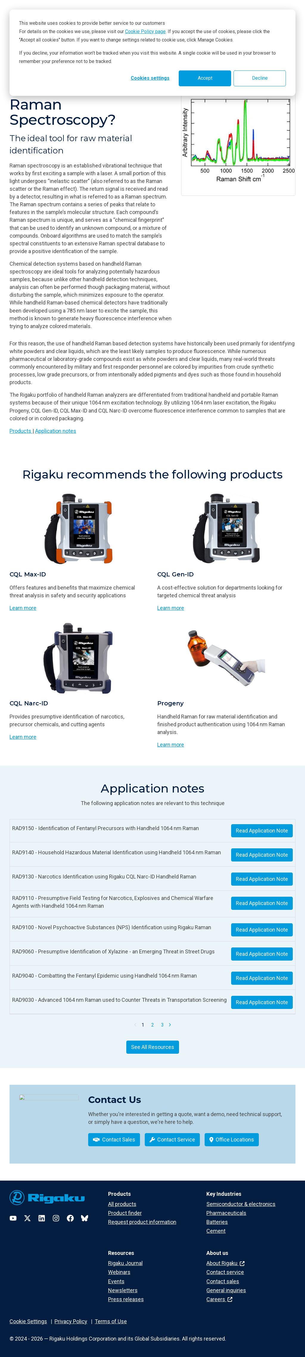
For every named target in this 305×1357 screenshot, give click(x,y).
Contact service (225, 1272)
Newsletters (123, 1290)
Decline (260, 78)
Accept (205, 78)
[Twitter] (27, 1218)
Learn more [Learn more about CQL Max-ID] (23, 608)
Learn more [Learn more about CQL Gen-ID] (170, 608)
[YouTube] (13, 1218)
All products (122, 1204)
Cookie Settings (28, 1321)
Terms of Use (111, 1321)
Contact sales (222, 1281)
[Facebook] (70, 1218)
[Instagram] (56, 1218)
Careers (219, 1299)
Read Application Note (262, 830)
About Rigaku (225, 1263)
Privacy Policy (71, 1321)
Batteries (217, 1222)
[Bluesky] (84, 1218)
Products (21, 431)
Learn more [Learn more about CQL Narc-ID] (23, 737)
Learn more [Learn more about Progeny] (170, 744)
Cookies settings (150, 78)
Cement (215, 1231)
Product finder (125, 1213)
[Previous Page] (135, 1025)
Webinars (119, 1272)
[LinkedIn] (41, 1218)
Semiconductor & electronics (241, 1204)
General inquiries (226, 1290)
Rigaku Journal (125, 1263)
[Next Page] (170, 1025)
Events (116, 1281)
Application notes (55, 431)
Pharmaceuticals (226, 1213)
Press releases (126, 1299)
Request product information (142, 1222)
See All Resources (152, 1047)
